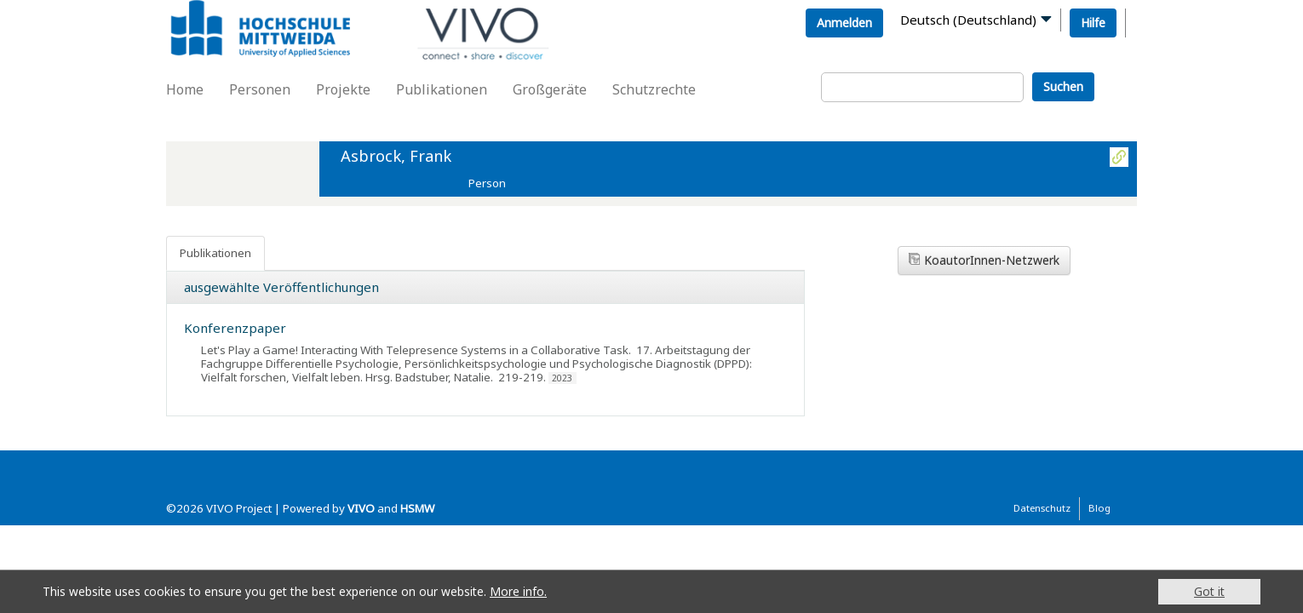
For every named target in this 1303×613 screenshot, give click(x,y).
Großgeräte (550, 89)
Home (185, 89)
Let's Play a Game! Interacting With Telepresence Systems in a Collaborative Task (415, 350)
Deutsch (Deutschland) (968, 19)
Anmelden (844, 22)
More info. (518, 591)
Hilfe (1093, 22)
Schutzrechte (654, 89)
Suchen (1063, 86)
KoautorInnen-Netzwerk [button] (984, 260)
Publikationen (441, 89)
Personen (259, 89)
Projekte (343, 89)
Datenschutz (1042, 507)
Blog (1099, 507)
